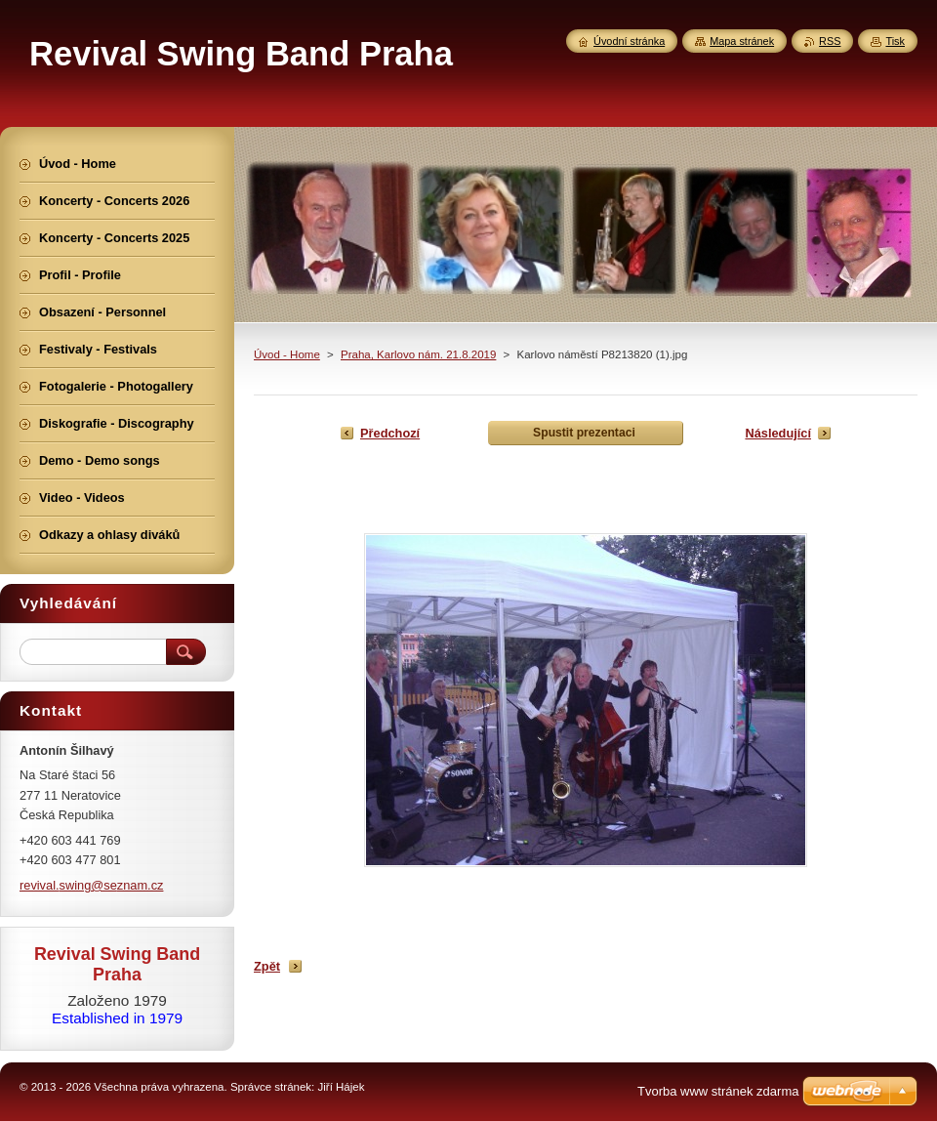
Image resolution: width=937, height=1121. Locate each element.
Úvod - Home (287, 354)
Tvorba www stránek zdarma (717, 1091)
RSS (829, 41)
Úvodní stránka (629, 41)
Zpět (267, 966)
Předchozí (390, 433)
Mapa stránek (742, 41)
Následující (778, 433)
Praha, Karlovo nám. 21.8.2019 (418, 354)
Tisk (895, 41)
